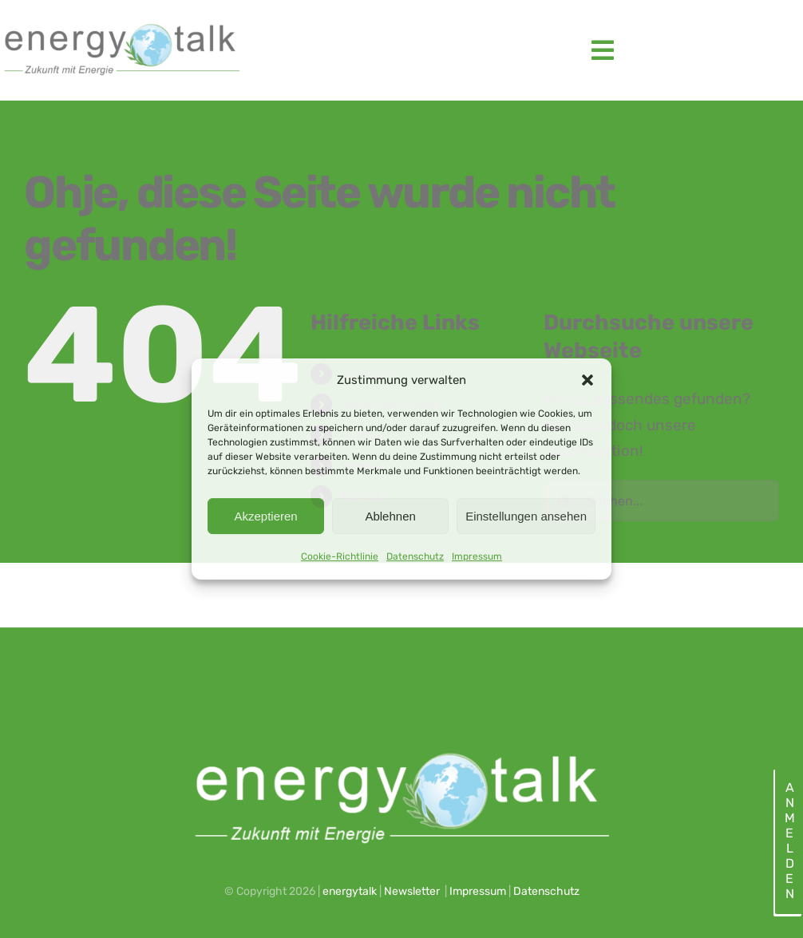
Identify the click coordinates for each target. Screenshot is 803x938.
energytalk (349, 891)
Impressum (477, 556)
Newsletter (412, 891)
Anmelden (789, 840)
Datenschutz (415, 556)
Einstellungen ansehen (526, 516)
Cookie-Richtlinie (339, 556)
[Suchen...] (661, 500)
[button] (587, 380)
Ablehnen (390, 516)
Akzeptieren (265, 516)
